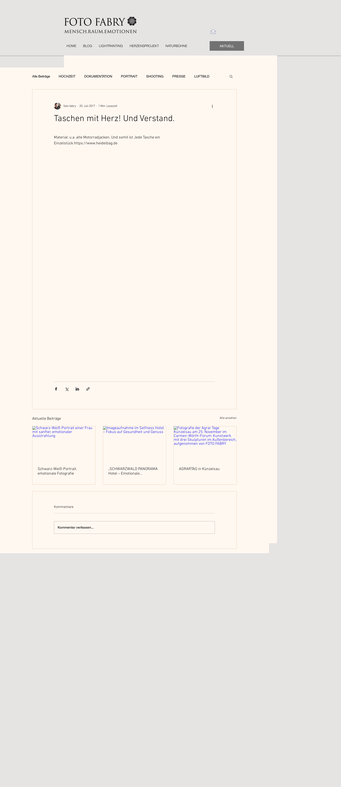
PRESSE (179, 76)
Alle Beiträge (41, 76)
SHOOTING (155, 76)
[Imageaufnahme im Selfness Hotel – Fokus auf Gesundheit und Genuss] (134, 444)
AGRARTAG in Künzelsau (199, 469)
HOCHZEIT (67, 76)
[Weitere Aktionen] (212, 106)
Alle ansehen (228, 418)
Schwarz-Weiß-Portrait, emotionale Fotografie (57, 471)
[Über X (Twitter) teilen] (67, 389)
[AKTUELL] (227, 46)
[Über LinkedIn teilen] (77, 389)
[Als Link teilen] (88, 389)
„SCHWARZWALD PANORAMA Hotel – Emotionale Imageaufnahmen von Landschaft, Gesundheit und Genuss (133, 471)
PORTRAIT (129, 76)
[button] (231, 76)
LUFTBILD (201, 76)
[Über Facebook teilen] (56, 389)
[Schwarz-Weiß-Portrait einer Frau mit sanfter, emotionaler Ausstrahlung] (63, 444)
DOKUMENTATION (98, 76)
